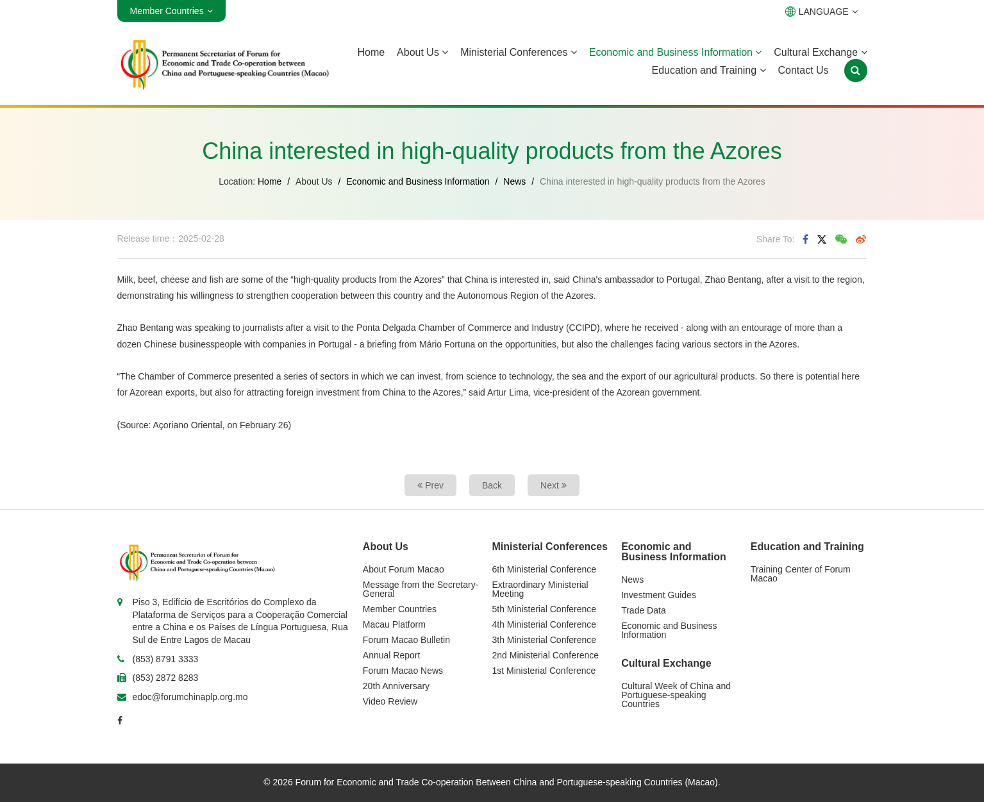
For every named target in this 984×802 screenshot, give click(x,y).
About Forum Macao (403, 569)
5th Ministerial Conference (544, 609)
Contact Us (803, 70)
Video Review (390, 701)
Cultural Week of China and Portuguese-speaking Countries (676, 695)
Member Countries (400, 609)
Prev (430, 485)
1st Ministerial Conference (544, 670)
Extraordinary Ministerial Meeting (540, 589)
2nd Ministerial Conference (545, 655)
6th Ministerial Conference (544, 569)
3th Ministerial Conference (544, 640)
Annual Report (392, 655)
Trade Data (643, 610)
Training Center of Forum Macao (801, 573)
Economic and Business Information (675, 52)
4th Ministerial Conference (544, 624)
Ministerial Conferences (518, 52)
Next (553, 485)
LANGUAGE (821, 11)
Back (492, 485)
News (514, 181)
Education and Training (708, 70)
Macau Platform (394, 624)
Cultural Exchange (820, 52)
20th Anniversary (396, 686)
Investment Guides (658, 595)
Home (371, 52)
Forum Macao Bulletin (406, 640)
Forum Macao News (403, 670)
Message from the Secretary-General (421, 589)
